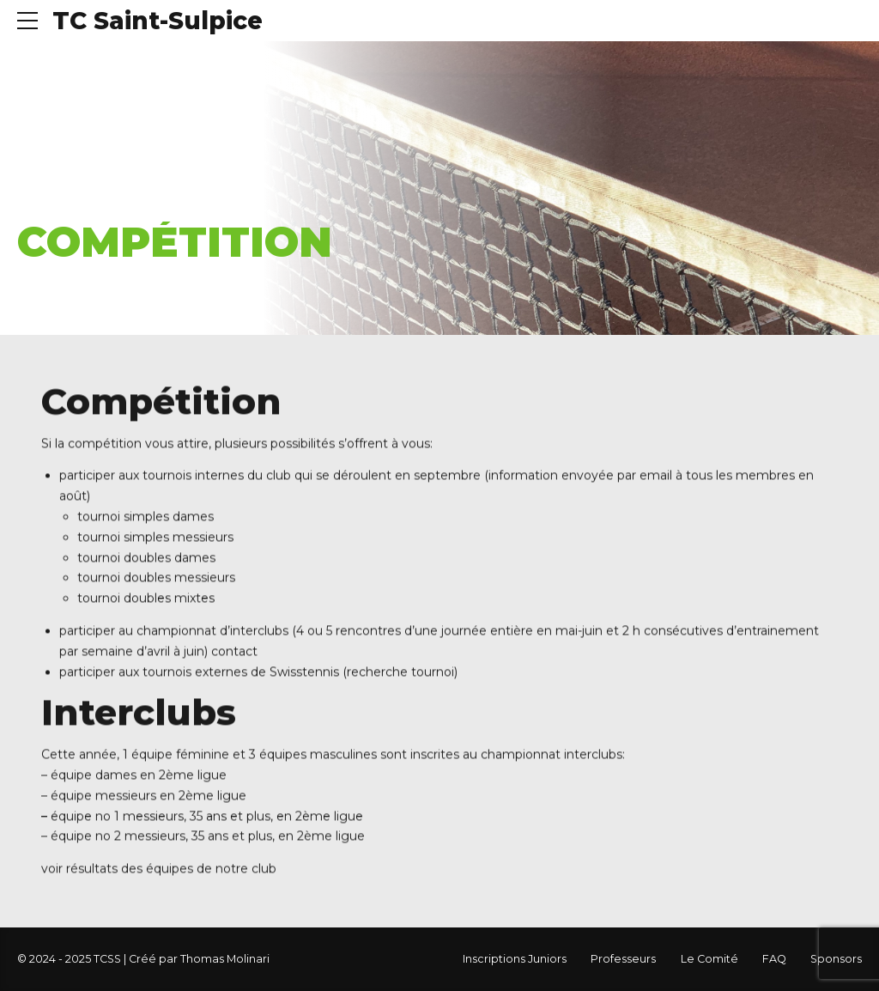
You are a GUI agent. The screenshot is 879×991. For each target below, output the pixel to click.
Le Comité (709, 958)
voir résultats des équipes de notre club (158, 870)
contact (234, 652)
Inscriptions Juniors (515, 958)
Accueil (49, 199)
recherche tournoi (400, 673)
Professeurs (623, 958)
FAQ (774, 958)
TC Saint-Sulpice (157, 20)
